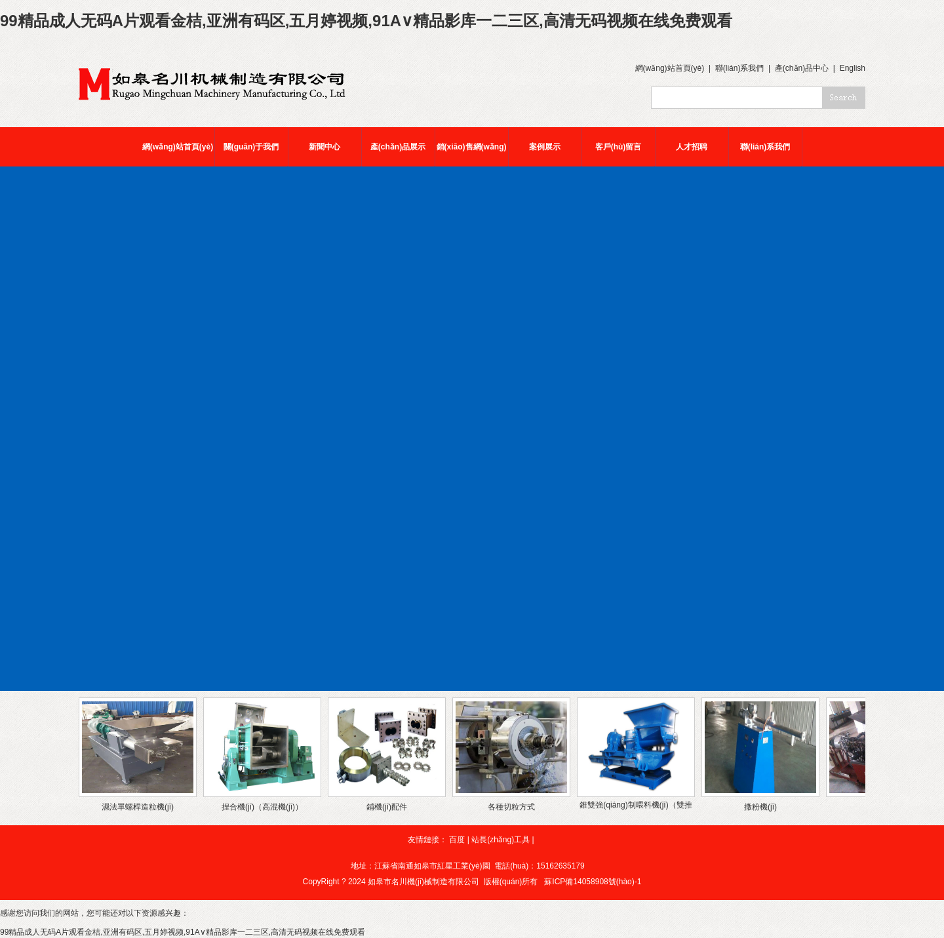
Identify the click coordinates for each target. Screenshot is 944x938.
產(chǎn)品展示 (397, 146)
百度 (457, 839)
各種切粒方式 (511, 806)
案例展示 (544, 146)
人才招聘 (691, 146)
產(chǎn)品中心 (802, 68)
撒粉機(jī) (760, 806)
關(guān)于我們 (251, 146)
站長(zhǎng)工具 (500, 839)
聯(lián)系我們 (739, 68)
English (852, 68)
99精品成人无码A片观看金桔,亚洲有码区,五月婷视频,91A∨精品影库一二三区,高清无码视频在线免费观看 (366, 20)
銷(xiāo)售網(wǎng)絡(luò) (472, 154)
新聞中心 (324, 146)
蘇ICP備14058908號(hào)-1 (592, 881)
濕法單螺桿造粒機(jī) (138, 806)
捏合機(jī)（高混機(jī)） (262, 806)
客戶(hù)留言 (618, 146)
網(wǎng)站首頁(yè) (670, 68)
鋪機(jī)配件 (386, 806)
